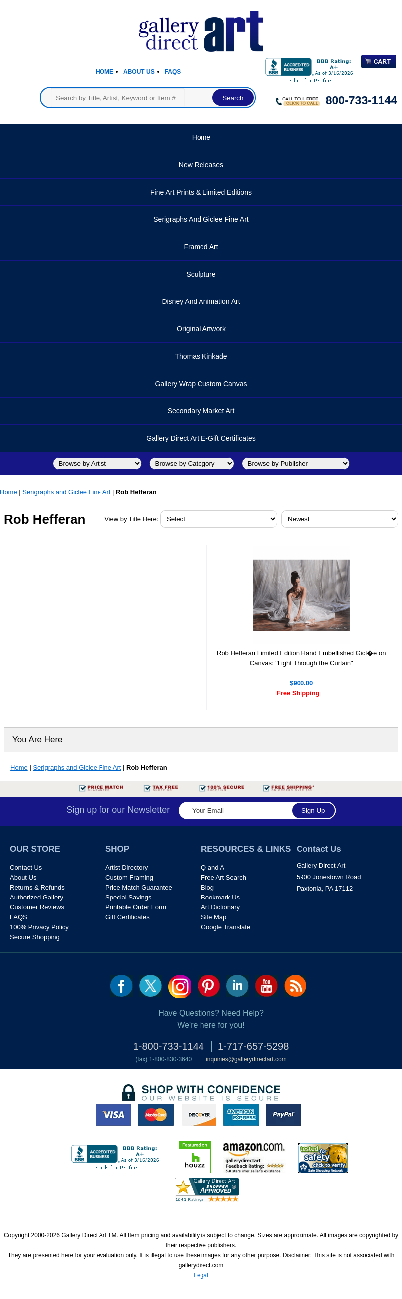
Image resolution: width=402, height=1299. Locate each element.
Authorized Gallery (36, 897)
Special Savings (128, 897)
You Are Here (37, 739)
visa (113, 1115)
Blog (207, 887)
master (156, 1115)
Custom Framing (129, 877)
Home (104, 71)
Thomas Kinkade (201, 356)
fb (121, 986)
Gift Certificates (127, 917)
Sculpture (200, 274)
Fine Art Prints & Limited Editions (201, 192)
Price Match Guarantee (138, 887)
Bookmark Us (220, 897)
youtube (266, 986)
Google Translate (225, 927)
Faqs (173, 71)
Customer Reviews (37, 907)
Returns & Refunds (37, 887)
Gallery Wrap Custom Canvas (201, 384)
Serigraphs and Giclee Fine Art (200, 219)
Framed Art (201, 247)
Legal (201, 1275)
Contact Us (26, 867)
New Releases (201, 165)
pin (209, 986)
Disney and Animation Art (201, 301)
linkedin (237, 986)
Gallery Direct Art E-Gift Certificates (200, 438)
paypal (284, 1115)
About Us (139, 71)
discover (198, 1115)
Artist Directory (126, 867)
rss (295, 986)
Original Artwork (201, 329)
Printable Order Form (135, 907)
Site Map (213, 917)
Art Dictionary (220, 907)
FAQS (18, 917)
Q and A (212, 867)
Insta (179, 986)
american (241, 1115)
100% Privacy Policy (39, 927)
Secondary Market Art (201, 411)
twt (150, 986)
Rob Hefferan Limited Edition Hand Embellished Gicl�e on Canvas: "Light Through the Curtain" (301, 658)
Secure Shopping (35, 937)
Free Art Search (223, 877)
